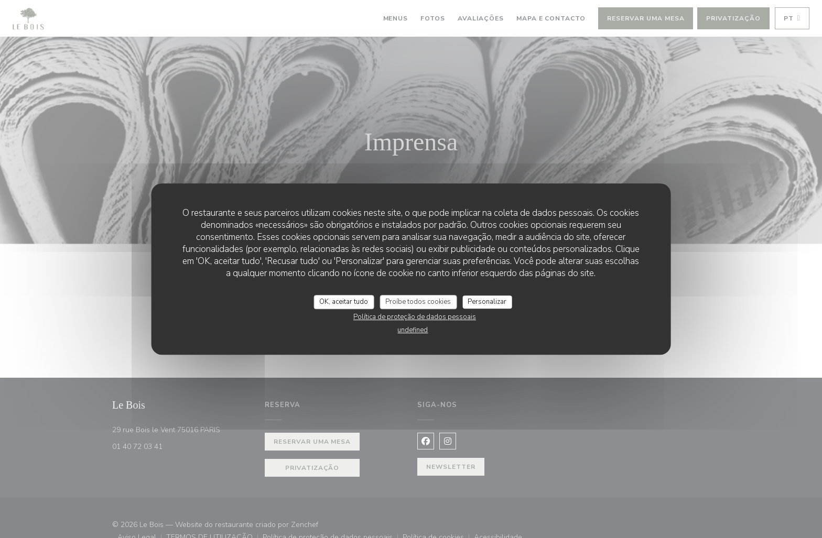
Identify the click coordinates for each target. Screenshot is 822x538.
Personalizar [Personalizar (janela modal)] (487, 301)
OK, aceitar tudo (343, 301)
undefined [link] (412, 330)
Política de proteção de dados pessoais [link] (414, 317)
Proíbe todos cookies (418, 301)
